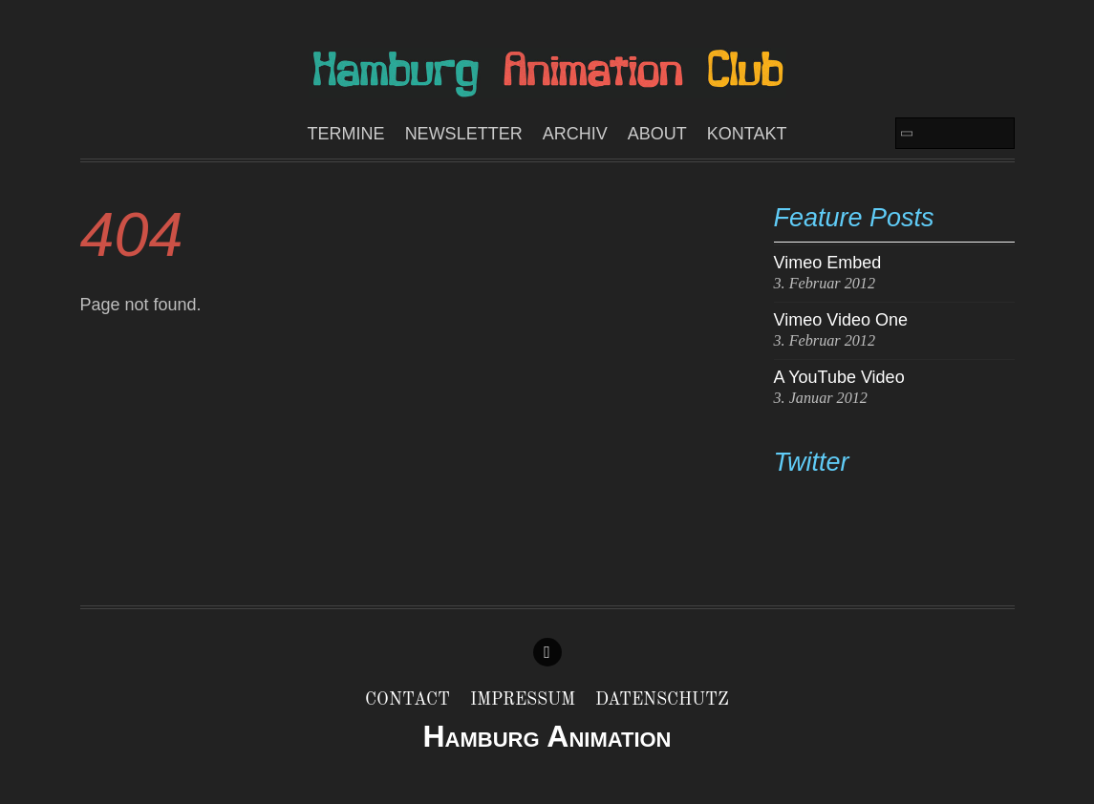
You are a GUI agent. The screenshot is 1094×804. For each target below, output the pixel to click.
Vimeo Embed (828, 262)
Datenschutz (662, 700)
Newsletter (464, 133)
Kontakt (747, 133)
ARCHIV (575, 133)
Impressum (522, 700)
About (657, 133)
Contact (407, 700)
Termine (346, 133)
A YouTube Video (839, 377)
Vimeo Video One (841, 319)
